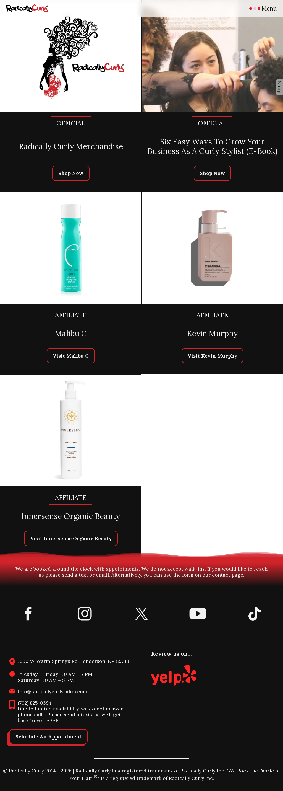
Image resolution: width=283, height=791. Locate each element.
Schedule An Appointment (48, 736)
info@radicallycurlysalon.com (52, 691)
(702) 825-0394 (35, 703)
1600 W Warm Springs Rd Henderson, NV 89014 (74, 661)
